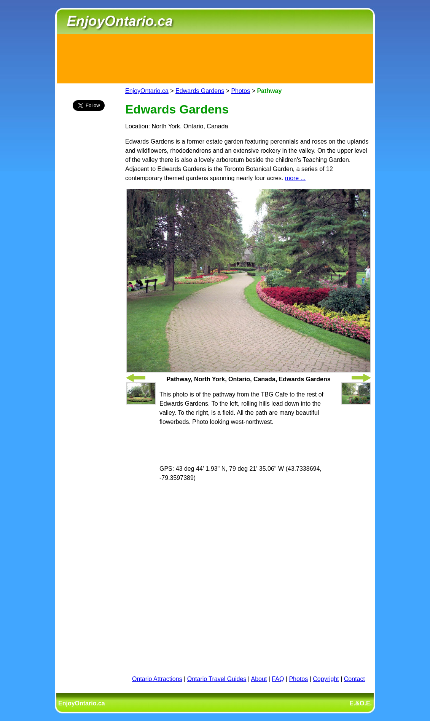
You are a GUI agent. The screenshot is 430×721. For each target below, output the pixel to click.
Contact (354, 679)
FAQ (278, 679)
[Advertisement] (215, 57)
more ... (295, 178)
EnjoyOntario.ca (147, 91)
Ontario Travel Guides (217, 679)
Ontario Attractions (157, 679)
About (259, 679)
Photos (240, 91)
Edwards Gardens (199, 91)
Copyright (326, 679)
